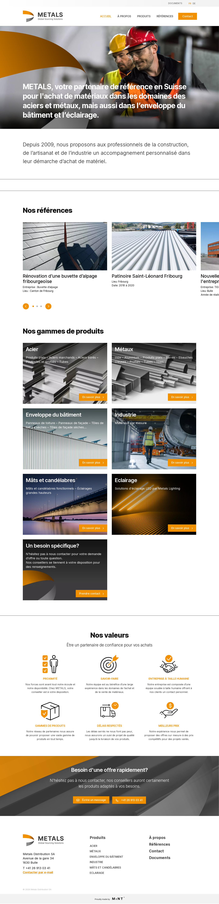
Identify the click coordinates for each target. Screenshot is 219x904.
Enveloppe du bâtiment (107, 856)
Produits (144, 16)
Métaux (95, 851)
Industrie (96, 862)
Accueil (105, 16)
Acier (93, 845)
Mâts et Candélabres (106, 867)
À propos (124, 16)
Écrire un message (93, 799)
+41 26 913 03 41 (132, 799)
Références (165, 16)
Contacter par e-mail (38, 872)
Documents (175, 3)
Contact (187, 16)
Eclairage (97, 873)
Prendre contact (89, 593)
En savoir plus (91, 397)
